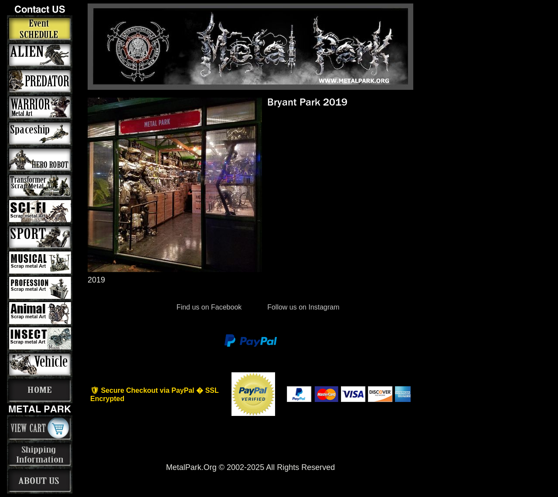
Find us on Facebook (208, 307)
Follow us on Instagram (302, 307)
